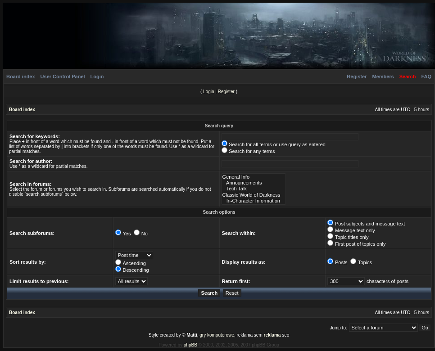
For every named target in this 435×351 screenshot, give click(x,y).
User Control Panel (63, 76)
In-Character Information (253, 201)
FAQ (426, 76)
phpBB (190, 344)
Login (97, 76)
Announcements (253, 183)
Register (357, 76)
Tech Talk (253, 189)
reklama (272, 335)
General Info (253, 177)
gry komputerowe (216, 335)
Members (383, 76)
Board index (20, 76)
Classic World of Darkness (253, 195)
